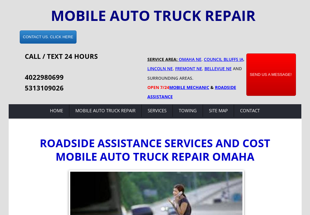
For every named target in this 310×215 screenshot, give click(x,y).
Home (56, 110)
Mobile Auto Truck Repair (105, 110)
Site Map (218, 110)
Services (157, 110)
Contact (250, 110)
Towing (188, 110)
